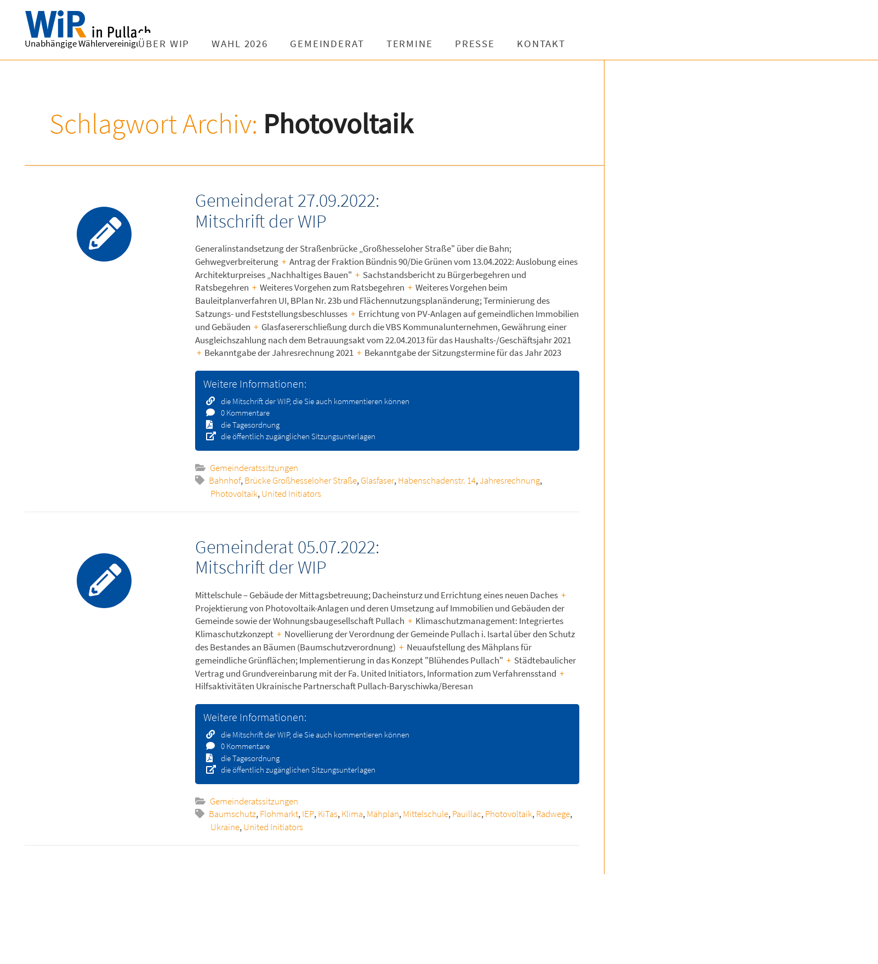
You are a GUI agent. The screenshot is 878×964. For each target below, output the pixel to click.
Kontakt (575, 43)
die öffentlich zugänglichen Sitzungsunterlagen (294, 436)
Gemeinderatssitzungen (254, 468)
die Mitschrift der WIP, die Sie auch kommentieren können (311, 401)
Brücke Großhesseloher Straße (300, 480)
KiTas (328, 814)
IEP (308, 814)
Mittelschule (425, 814)
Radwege (553, 814)
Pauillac (466, 814)
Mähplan (383, 814)
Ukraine (225, 827)
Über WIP (198, 43)
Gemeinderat (361, 43)
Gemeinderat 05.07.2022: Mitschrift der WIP (287, 557)
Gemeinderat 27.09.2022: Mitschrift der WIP (287, 210)
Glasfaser (377, 480)
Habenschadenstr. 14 (437, 480)
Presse (509, 43)
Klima (352, 814)
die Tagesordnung (247, 424)
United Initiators (291, 493)
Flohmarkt (279, 814)
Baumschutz (232, 814)
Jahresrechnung (510, 480)
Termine (443, 43)
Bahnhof (225, 480)
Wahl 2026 (274, 43)
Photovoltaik (234, 493)
